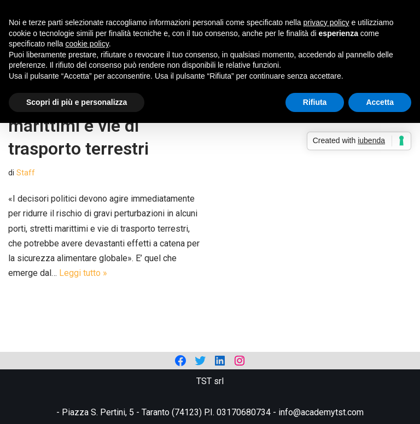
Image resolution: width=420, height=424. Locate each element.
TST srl (210, 381)
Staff (25, 173)
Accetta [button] (380, 102)
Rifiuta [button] (315, 102)
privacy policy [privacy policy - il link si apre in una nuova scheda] (326, 22)
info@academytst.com (321, 412)
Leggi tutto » (83, 273)
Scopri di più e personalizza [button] (76, 102)
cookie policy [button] (87, 43)
